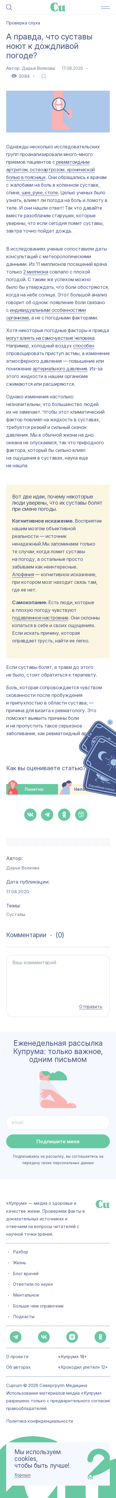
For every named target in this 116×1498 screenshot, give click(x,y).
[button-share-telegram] (47, 814)
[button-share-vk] (30, 814)
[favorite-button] (43, 76)
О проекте (17, 1357)
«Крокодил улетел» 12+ (83, 1367)
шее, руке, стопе (39, 192)
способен (83, 346)
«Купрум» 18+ (72, 1357)
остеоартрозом (46, 170)
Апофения (23, 574)
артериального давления (60, 369)
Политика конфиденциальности (39, 1421)
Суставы (15, 914)
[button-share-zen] (72, 1336)
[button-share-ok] (64, 814)
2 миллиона (35, 272)
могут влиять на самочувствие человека (50, 338)
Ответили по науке (33, 1284)
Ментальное (26, 1294)
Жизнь (19, 1262)
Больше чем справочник (38, 1305)
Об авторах (18, 1367)
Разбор (20, 1251)
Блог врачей (26, 1273)
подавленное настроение (40, 618)
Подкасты (23, 1316)
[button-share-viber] (81, 814)
